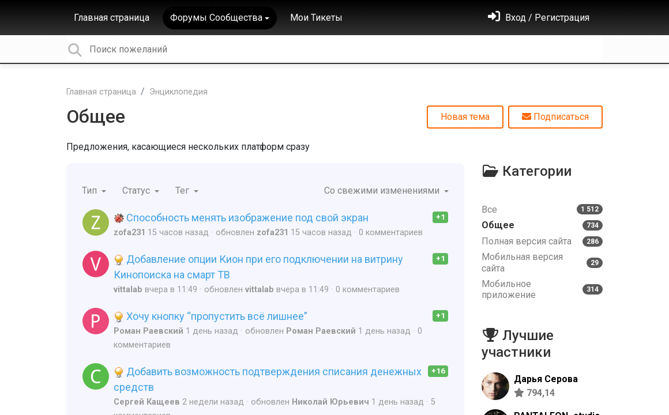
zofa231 (129, 232)
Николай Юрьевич (330, 402)
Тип (90, 190)
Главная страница (111, 17)
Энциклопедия (178, 92)
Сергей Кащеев (147, 402)
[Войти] (538, 17)
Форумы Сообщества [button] (216, 17)
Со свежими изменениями (383, 190)
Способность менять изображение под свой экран (241, 218)
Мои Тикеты (316, 17)
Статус (137, 190)
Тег (183, 190)
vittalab (128, 290)
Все (542, 209)
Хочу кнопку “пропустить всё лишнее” (210, 316)
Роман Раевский (148, 331)
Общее (95, 116)
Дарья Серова (546, 378)
